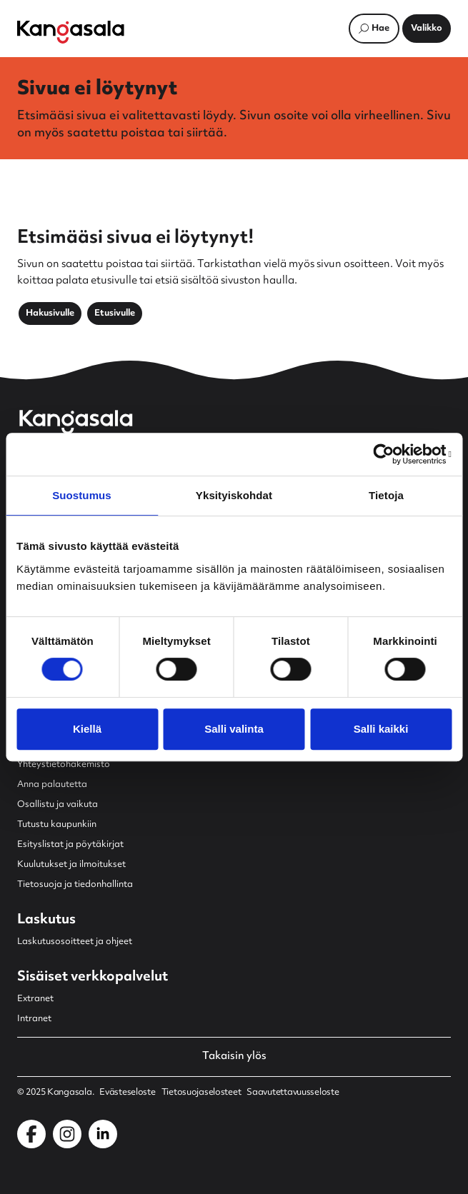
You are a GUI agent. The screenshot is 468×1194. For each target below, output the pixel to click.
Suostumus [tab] (81, 495)
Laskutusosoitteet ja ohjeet (74, 942)
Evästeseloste (127, 1092)
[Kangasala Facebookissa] (31, 1134)
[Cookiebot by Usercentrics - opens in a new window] (389, 454)
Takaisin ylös (234, 1057)
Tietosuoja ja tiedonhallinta (75, 885)
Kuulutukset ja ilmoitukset (71, 865)
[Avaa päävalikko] (426, 28)
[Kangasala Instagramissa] (67, 1134)
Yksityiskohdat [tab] (234, 495)
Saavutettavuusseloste (293, 1092)
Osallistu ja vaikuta (57, 805)
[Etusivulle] (70, 32)
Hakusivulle (50, 313)
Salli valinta (234, 729)
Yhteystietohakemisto (63, 765)
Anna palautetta (52, 785)
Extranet (35, 999)
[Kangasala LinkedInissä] (103, 1134)
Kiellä (87, 729)
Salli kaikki (381, 729)
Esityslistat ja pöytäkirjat (70, 845)
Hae (380, 28)
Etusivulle (114, 313)
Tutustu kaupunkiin (56, 825)
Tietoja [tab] (386, 495)
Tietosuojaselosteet (201, 1092)
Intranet (34, 1019)
